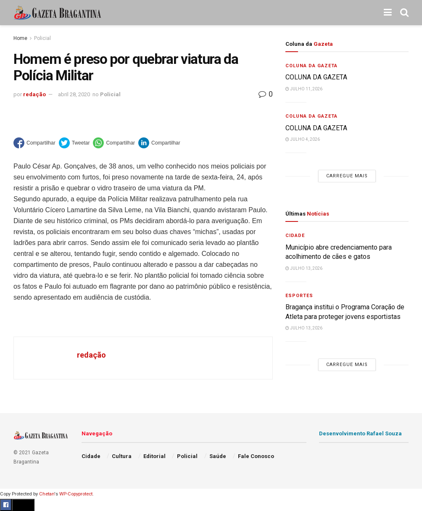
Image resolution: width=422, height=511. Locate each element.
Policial (42, 38)
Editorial (154, 456)
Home (20, 38)
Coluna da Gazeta (311, 65)
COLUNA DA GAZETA (316, 77)
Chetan (46, 494)
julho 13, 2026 (303, 268)
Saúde (217, 456)
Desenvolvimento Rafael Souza (360, 433)
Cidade (295, 235)
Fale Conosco (256, 456)
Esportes (299, 295)
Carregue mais (347, 176)
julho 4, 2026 (302, 139)
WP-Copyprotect (75, 494)
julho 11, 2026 (303, 89)
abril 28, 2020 (74, 94)
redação (34, 94)
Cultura (122, 456)
